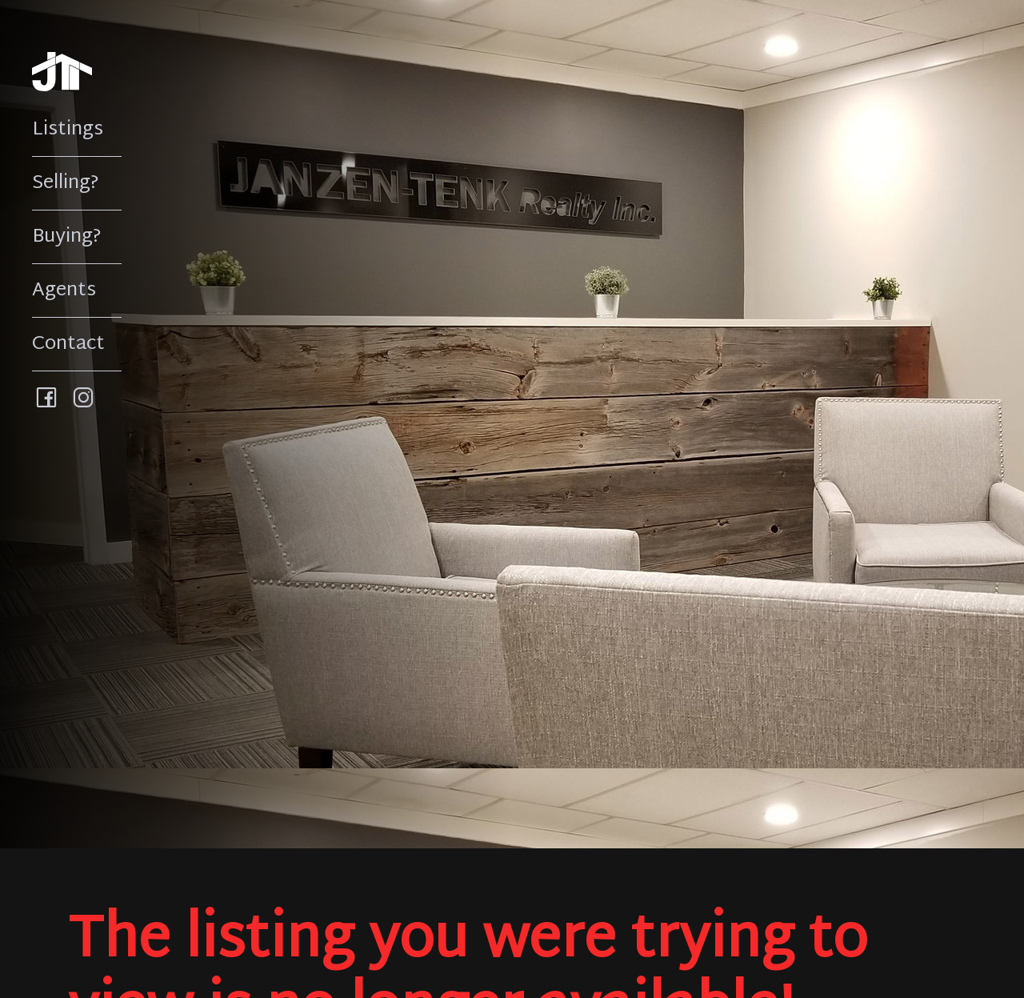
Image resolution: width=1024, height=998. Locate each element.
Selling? (65, 183)
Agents (64, 290)
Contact (68, 344)
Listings (67, 129)
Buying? (67, 237)
